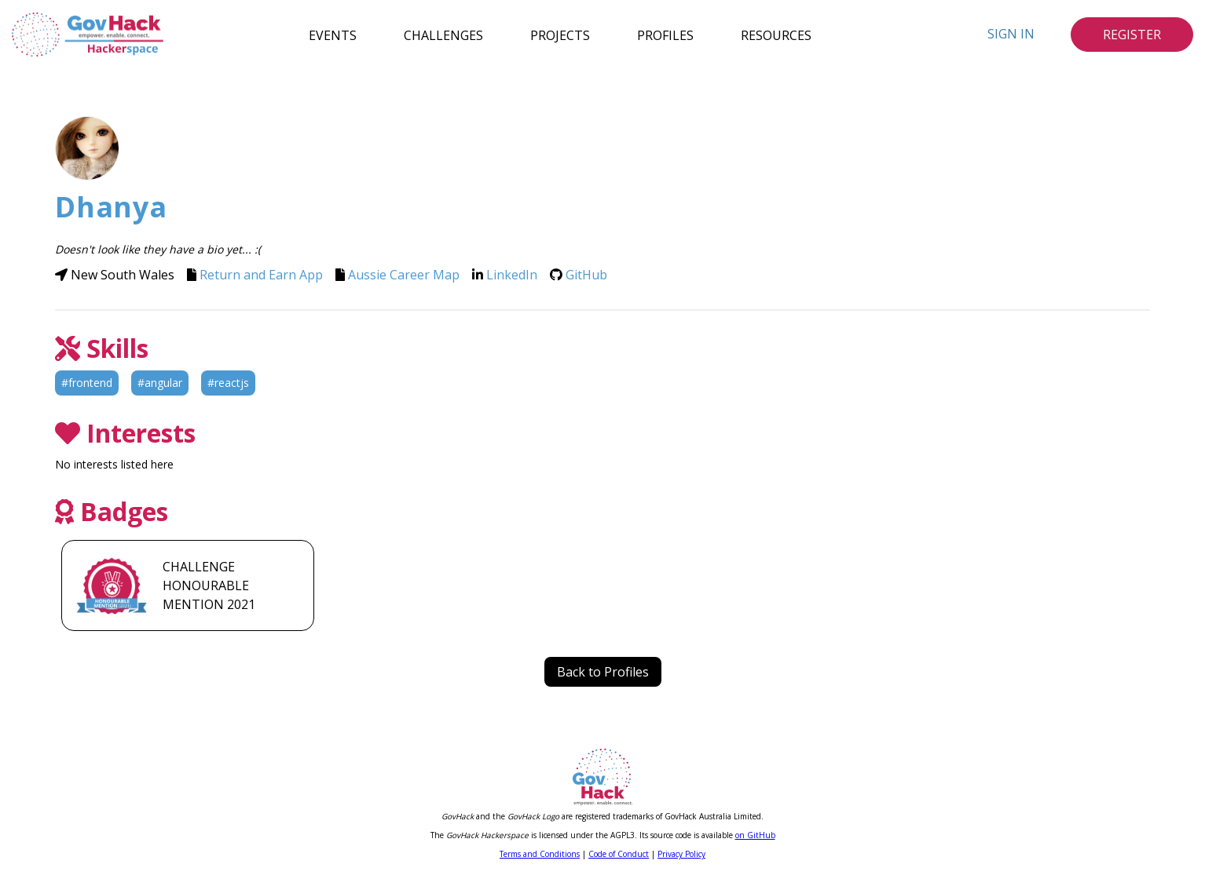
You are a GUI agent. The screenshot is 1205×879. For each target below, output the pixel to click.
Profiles (665, 34)
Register (1132, 34)
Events (333, 34)
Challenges (443, 34)
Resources (776, 34)
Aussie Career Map (404, 274)
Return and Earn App (261, 274)
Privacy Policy (681, 853)
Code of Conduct (618, 853)
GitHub (586, 274)
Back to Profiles (603, 671)
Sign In (1011, 33)
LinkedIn (511, 274)
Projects (560, 34)
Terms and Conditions (540, 853)
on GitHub (755, 835)
